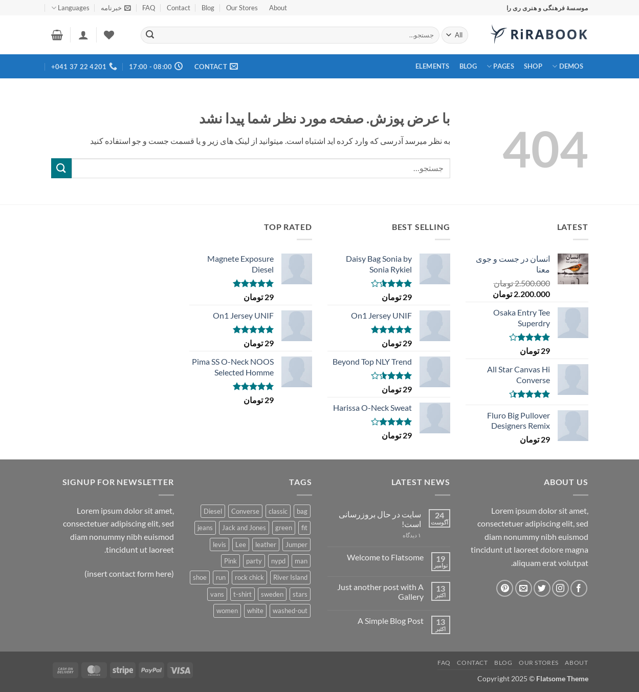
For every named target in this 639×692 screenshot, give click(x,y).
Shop (533, 66)
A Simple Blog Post (391, 620)
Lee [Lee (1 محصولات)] (240, 544)
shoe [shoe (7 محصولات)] (200, 577)
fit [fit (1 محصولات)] (304, 527)
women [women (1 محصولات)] (227, 610)
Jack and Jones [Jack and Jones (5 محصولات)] (244, 527)
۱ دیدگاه (400, 535)
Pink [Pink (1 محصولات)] (230, 561)
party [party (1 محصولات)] (254, 561)
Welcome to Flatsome (385, 557)
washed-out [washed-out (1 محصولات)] (290, 610)
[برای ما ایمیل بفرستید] (523, 588)
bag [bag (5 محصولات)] (302, 511)
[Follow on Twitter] (542, 588)
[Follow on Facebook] (578, 588)
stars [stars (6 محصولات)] (300, 594)
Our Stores (242, 8)
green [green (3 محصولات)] (283, 527)
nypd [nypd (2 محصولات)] (278, 561)
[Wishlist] (109, 35)
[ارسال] (150, 35)
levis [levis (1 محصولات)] (219, 544)
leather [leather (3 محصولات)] (265, 544)
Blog (208, 8)
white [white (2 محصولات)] (255, 610)
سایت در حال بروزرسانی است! (380, 519)
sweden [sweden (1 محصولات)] (272, 594)
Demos (567, 66)
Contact (178, 8)
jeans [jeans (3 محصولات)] (205, 527)
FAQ (148, 8)
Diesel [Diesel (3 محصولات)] (213, 511)
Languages (70, 8)
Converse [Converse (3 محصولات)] (245, 511)
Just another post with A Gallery (380, 591)
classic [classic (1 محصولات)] (278, 511)
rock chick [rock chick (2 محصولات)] (249, 577)
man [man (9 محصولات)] (301, 561)
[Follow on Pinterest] (504, 588)
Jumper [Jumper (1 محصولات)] (296, 544)
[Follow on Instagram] (560, 588)
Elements (432, 66)
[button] (116, 7)
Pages (500, 66)
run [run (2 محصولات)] (221, 577)
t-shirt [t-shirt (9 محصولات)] (242, 594)
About (278, 8)
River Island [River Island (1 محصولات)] (290, 577)
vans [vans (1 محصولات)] (217, 594)
